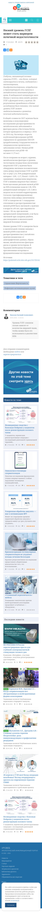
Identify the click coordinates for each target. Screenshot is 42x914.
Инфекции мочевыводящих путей (19, 288)
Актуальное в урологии (10, 869)
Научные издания (8, 866)
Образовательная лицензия (12, 877)
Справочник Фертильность (16, 283)
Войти (37, 20)
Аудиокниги (6, 874)
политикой (15, 900)
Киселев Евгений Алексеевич (21, 315)
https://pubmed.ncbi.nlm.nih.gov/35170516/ (21, 260)
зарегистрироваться (12, 354)
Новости (5, 858)
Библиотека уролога (9, 872)
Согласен (10, 905)
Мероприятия (7, 861)
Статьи (4, 863)
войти (17, 351)
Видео (4, 882)
